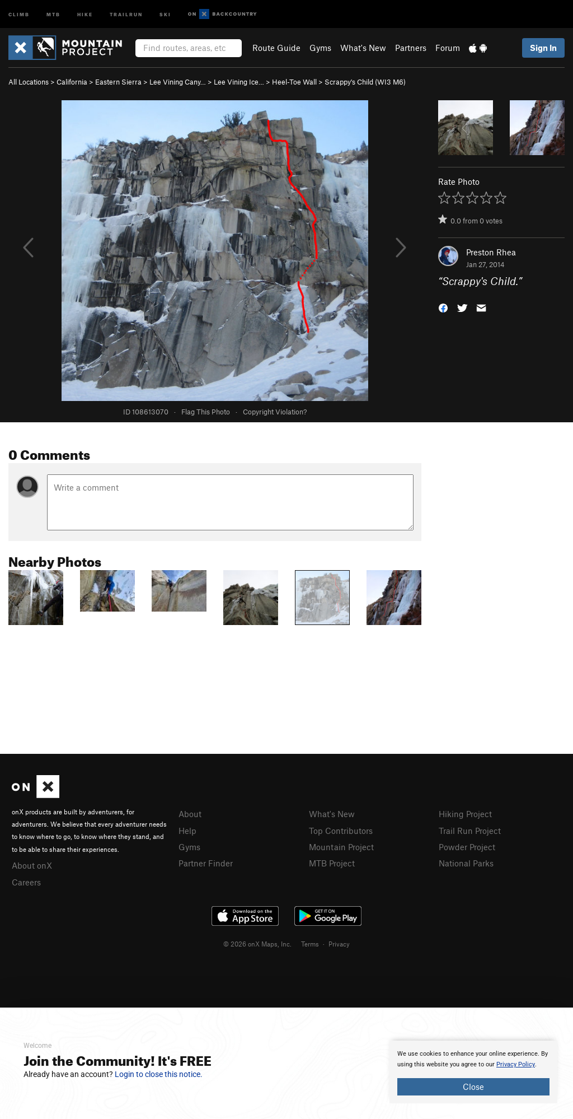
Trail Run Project (470, 831)
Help (187, 831)
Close (473, 1086)
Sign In (543, 48)
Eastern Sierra (118, 81)
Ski (165, 13)
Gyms (320, 48)
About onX (32, 865)
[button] (443, 307)
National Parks (466, 863)
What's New (363, 48)
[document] (473, 1071)
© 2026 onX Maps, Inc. (257, 944)
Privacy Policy (515, 1064)
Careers (26, 882)
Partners (410, 48)
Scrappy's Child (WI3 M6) (365, 81)
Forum (447, 48)
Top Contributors (341, 831)
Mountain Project (341, 847)
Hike (85, 13)
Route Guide (276, 48)
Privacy (339, 944)
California (72, 81)
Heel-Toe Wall (294, 81)
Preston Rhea (491, 252)
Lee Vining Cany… (177, 81)
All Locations (28, 81)
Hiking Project (465, 814)
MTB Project (332, 863)
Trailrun (126, 13)
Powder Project (467, 847)
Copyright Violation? (275, 411)
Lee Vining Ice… (239, 81)
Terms (310, 944)
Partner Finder (206, 863)
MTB (53, 13)
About (190, 814)
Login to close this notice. (159, 1074)
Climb (19, 13)
